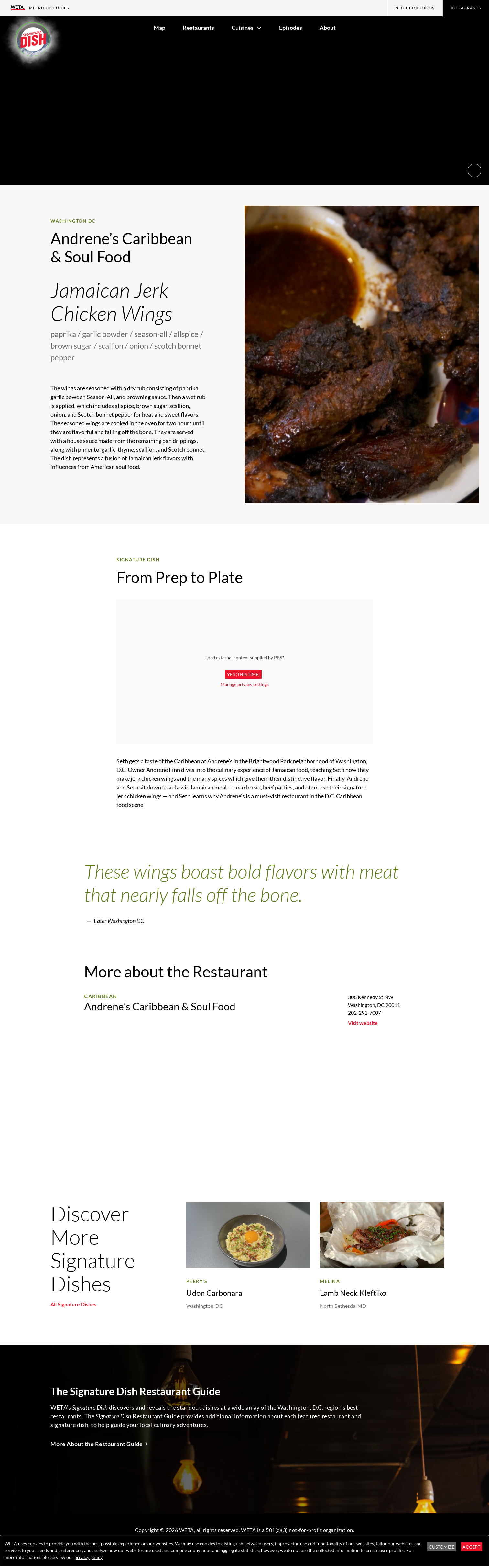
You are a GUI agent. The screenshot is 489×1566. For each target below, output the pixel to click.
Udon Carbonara (214, 1292)
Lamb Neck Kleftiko (353, 1292)
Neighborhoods (414, 8)
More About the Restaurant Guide (96, 1443)
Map (159, 27)
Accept (471, 1546)
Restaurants (466, 8)
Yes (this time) (243, 674)
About (328, 27)
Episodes (290, 27)
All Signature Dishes (73, 1304)
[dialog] (244, 1551)
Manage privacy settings (245, 684)
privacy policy (88, 1557)
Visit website (363, 1023)
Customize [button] (441, 1546)
